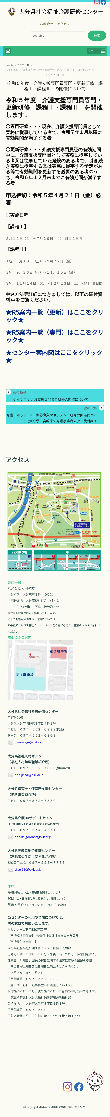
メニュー (96, 51)
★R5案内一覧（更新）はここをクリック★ (55, 316)
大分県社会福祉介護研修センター (61, 11)
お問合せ (46, 23)
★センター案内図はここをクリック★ (54, 356)
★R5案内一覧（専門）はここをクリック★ (55, 336)
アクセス (63, 23)
